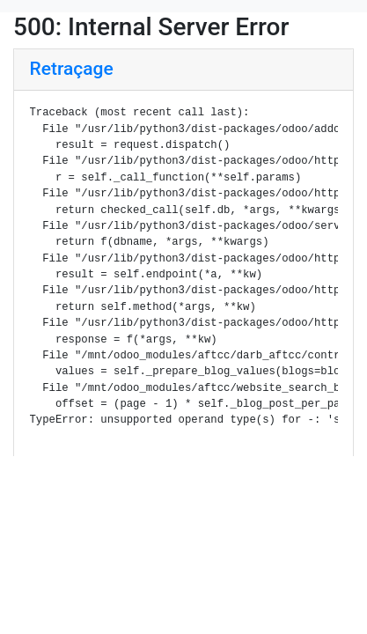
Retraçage (72, 68)
